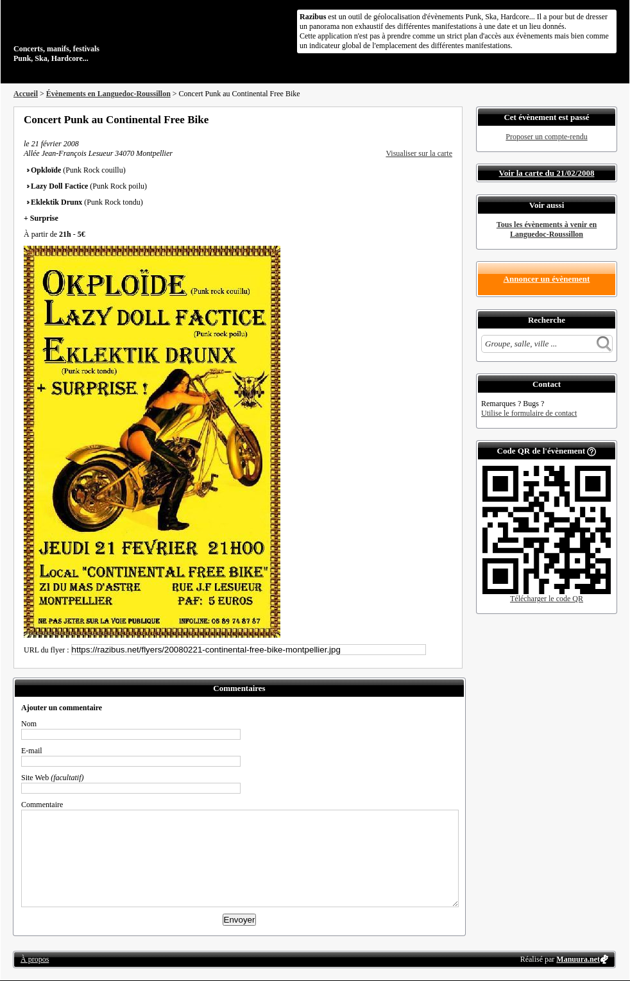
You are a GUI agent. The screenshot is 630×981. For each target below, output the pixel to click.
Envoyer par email (430, 119)
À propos (35, 959)
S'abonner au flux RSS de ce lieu (448, 119)
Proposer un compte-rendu (546, 136)
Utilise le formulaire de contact (529, 413)
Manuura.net (578, 959)
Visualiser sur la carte (419, 153)
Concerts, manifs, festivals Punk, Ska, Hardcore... (96, 34)
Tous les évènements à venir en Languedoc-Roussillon (547, 229)
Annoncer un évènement (547, 279)
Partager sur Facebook (396, 119)
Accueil (25, 93)
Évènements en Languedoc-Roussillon (108, 93)
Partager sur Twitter (413, 119)
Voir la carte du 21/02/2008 (547, 173)
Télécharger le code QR (546, 598)
